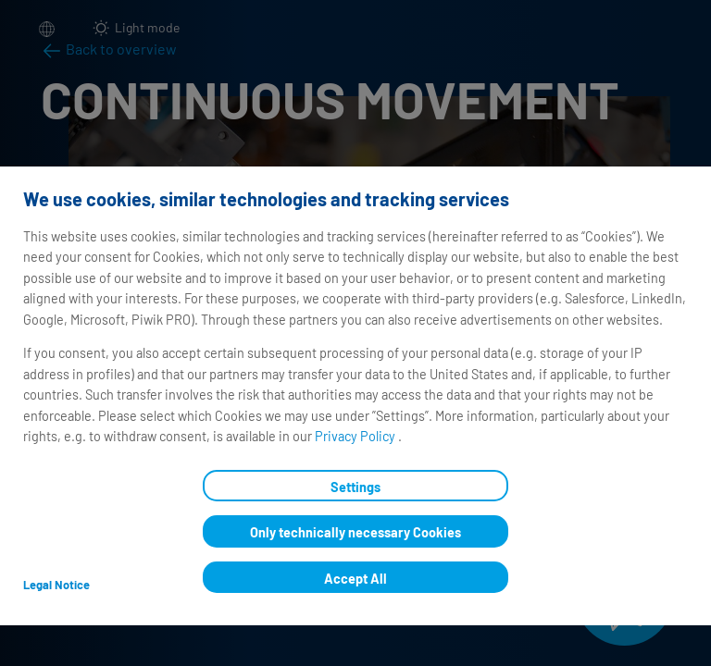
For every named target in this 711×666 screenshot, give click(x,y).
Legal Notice (56, 584)
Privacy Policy (356, 436)
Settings (355, 487)
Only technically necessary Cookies (355, 532)
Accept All (355, 578)
